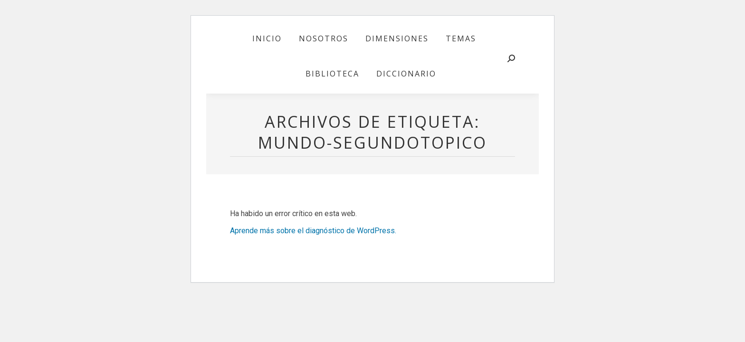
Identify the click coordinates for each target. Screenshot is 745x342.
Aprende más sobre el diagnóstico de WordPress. (313, 230)
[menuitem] (267, 38)
